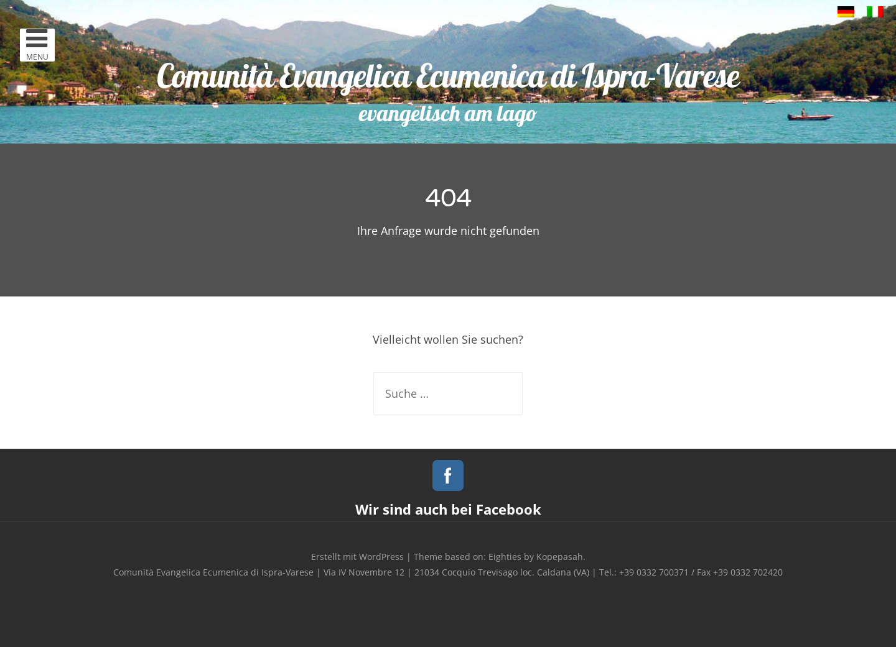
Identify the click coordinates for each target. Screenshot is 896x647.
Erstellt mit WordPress (357, 556)
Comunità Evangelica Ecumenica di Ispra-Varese (448, 75)
